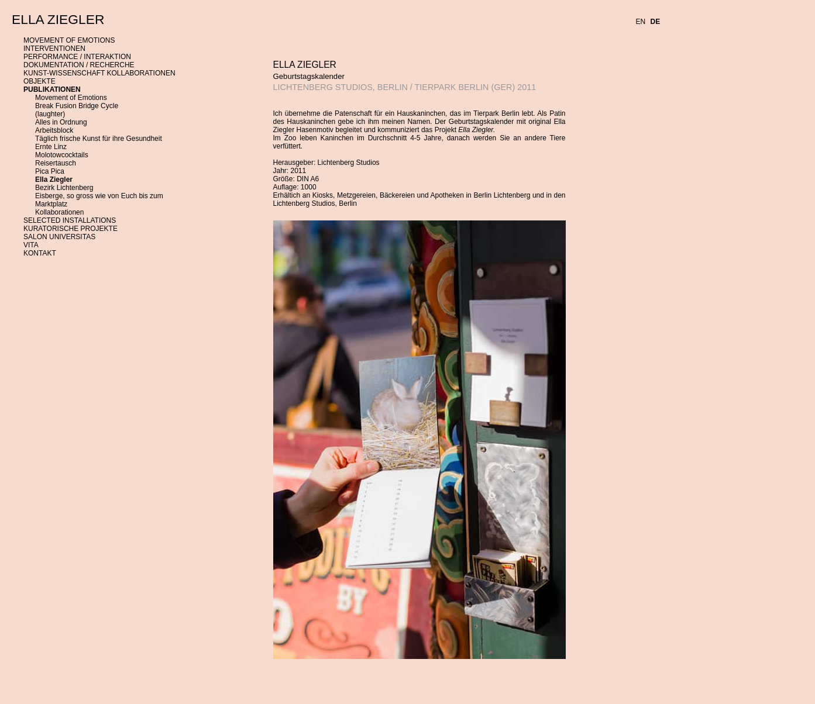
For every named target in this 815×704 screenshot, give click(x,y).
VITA (31, 245)
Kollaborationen (59, 212)
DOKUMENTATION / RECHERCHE (79, 65)
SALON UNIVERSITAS (59, 237)
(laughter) (50, 114)
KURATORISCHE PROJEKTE (70, 229)
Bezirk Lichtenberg (64, 188)
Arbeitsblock (54, 130)
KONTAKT (39, 253)
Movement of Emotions (71, 98)
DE (656, 22)
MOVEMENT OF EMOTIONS (69, 40)
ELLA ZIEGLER (58, 19)
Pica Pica (49, 171)
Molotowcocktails (61, 155)
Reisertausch (55, 163)
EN (641, 22)
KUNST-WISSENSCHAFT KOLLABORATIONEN (99, 73)
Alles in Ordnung (61, 122)
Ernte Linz (51, 147)
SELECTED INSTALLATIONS (69, 220)
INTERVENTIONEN (54, 48)
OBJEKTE (39, 81)
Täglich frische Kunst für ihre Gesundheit (98, 138)
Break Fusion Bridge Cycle (76, 106)
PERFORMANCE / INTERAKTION (77, 57)
